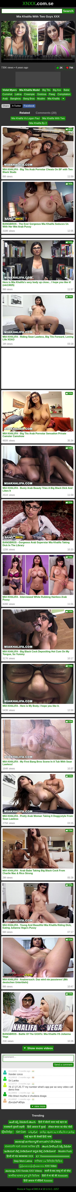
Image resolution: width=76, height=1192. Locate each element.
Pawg (52, 94)
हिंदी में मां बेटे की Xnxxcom (55, 1175)
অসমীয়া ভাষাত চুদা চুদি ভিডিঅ (23, 1175)
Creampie (29, 94)
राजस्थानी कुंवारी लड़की (14, 1127)
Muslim (41, 98)
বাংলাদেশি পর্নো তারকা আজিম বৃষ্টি (22, 1146)
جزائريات (32, 1132)
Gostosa (41, 94)
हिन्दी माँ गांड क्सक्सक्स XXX (20, 1156)
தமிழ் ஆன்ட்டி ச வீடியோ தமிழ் (57, 1132)
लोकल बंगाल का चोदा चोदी (60, 1127)
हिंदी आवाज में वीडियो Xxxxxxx (38, 1180)
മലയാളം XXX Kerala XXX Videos (23, 1171)
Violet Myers (10, 90)
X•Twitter (16, 106)
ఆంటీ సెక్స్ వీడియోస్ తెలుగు (22, 1122)
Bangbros (15, 98)
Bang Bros (29, 98)
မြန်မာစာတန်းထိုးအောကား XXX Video (38, 1166)
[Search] (32, 11)
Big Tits (46, 90)
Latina (18, 94)
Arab (5, 98)
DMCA (36, 1189)
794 (69, 67)
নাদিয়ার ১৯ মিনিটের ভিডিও (48, 1161)
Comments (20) (46, 112)
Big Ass (57, 90)
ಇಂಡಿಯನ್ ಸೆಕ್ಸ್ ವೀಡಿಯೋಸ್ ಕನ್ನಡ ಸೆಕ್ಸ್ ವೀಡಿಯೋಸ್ (29, 1151)
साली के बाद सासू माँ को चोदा (58, 1171)
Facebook (29, 106)
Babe (66, 90)
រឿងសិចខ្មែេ (8, 1132)
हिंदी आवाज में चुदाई (36, 1127)
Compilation (64, 94)
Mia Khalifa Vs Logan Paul (25, 118)
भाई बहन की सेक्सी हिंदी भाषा (38, 1136)
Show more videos (38, 1048)
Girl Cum (21, 1132)
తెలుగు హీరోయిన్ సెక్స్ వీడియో (56, 1146)
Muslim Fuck (65, 1151)
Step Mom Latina (23, 1161)
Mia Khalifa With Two (53, 118)
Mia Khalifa (53, 98)
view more (38, 1106)
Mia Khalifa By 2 (38, 123)
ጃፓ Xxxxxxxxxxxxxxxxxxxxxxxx (52, 1156)
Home (20, 1189)
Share (6, 106)
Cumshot (7, 94)
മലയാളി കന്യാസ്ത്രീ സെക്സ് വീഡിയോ (38, 1141)
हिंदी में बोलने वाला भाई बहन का (52, 1122)
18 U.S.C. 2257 (51, 1189)
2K (59, 67)
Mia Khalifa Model (29, 90)
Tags (28, 1189)
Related (25, 112)
